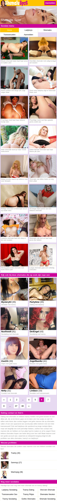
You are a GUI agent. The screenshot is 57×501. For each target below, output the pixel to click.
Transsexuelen (9, 35)
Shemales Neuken (47, 494)
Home (9, 30)
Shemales (47, 30)
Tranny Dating (28, 490)
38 (22, 406)
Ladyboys (28, 30)
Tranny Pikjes (28, 494)
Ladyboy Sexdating (9, 490)
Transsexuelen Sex (9, 494)
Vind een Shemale (47, 490)
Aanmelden (50, 3)
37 (16, 406)
